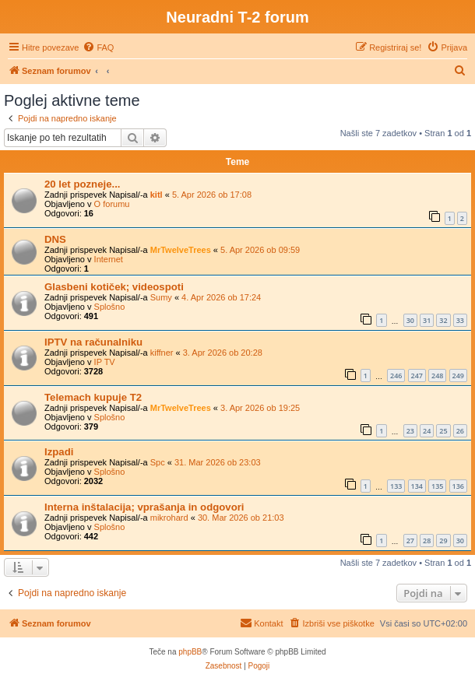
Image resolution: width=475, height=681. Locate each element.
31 (427, 320)
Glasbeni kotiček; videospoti (114, 287)
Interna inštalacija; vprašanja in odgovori (144, 507)
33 (460, 320)
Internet (108, 259)
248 (437, 375)
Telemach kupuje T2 (93, 397)
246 (396, 375)
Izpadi (58, 452)
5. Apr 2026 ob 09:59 (260, 249)
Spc (157, 462)
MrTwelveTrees (180, 249)
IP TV (104, 362)
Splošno (109, 306)
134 (417, 486)
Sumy (161, 297)
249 (458, 375)
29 (443, 540)
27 (410, 540)
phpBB (190, 652)
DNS (55, 239)
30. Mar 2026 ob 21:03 (241, 517)
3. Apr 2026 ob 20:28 (222, 352)
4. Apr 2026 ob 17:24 (221, 297)
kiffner (162, 352)
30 (410, 320)
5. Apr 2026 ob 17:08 (212, 194)
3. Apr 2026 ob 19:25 (260, 407)
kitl (156, 194)
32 (443, 320)
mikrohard (169, 517)
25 (443, 431)
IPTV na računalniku (93, 342)
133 (396, 486)
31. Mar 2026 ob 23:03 (217, 462)
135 (437, 486)
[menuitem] (98, 47)
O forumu (112, 204)
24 (427, 431)
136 (458, 486)
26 (460, 431)
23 (410, 431)
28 (427, 540)
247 (417, 375)
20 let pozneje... (82, 184)
